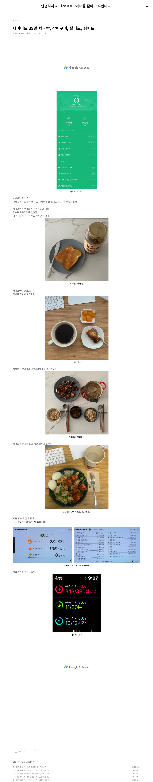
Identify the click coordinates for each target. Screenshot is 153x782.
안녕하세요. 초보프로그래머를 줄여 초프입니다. (76, 6)
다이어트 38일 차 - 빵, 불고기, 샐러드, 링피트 (29, 773)
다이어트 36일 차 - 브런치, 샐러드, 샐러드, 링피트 (31, 780)
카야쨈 (34, 212)
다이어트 (16, 762)
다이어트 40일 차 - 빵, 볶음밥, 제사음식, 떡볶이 (30, 770)
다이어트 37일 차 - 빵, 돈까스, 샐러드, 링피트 (29, 776)
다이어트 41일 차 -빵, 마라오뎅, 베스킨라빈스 (29, 767)
